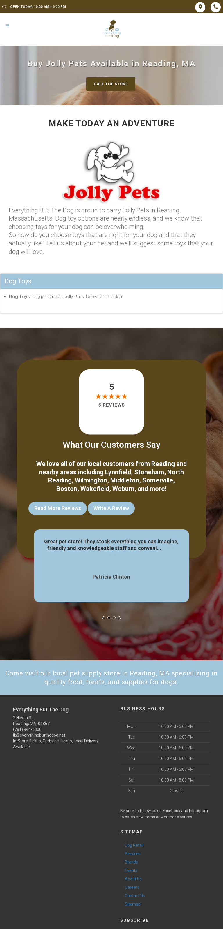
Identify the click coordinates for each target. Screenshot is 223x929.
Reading (163, 463)
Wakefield (94, 488)
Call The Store (111, 84)
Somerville (157, 480)
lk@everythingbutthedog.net (39, 735)
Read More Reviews (57, 508)
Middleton (124, 480)
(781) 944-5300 (27, 729)
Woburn (123, 488)
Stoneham (149, 472)
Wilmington (91, 480)
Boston (66, 488)
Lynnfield (118, 472)
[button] (103, 617)
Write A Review (111, 508)
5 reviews (111, 405)
